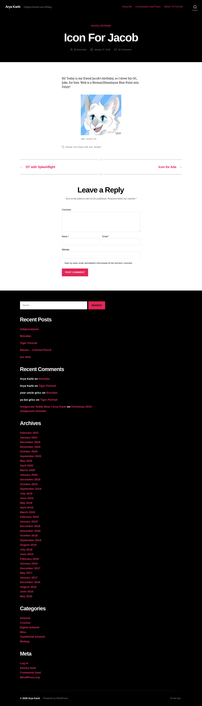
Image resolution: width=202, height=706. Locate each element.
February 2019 (29, 516)
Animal (69, 147)
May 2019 (26, 502)
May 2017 (26, 572)
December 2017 (30, 568)
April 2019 (26, 507)
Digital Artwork (101, 25)
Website (65, 249)
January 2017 (29, 577)
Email (105, 236)
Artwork (25, 618)
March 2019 (27, 512)
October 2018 (29, 535)
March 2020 (27, 470)
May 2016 (26, 596)
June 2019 (26, 498)
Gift (86, 147)
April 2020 (26, 465)
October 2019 (29, 484)
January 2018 (29, 563)
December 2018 (30, 526)
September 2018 (30, 540)
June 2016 (26, 591)
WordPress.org (30, 677)
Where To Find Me (173, 6)
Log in (24, 663)
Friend (81, 147)
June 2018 (26, 554)
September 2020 (30, 456)
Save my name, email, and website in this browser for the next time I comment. (99, 263)
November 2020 (30, 446)
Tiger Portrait (28, 343)
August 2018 (28, 544)
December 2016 (30, 582)
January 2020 (29, 474)
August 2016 (28, 586)
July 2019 (26, 493)
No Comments (124, 49)
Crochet (25, 622)
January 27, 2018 (102, 49)
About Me (127, 6)
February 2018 (29, 558)
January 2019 (29, 521)
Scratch (97, 147)
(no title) (25, 356)
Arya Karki (12, 6)
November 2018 (30, 530)
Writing (24, 641)
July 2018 (26, 549)
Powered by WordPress (55, 698)
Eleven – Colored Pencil (35, 349)
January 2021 (29, 437)
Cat (74, 147)
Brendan (25, 336)
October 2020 (29, 451)
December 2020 (30, 442)
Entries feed (28, 667)
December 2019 (30, 479)
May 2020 (26, 460)
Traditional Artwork (32, 636)
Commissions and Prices (148, 6)
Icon (91, 147)
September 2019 (30, 488)
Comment (66, 210)
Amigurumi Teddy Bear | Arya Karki (43, 406)
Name (65, 236)
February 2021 (29, 432)
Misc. (23, 632)
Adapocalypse (29, 329)
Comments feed (30, 672)
